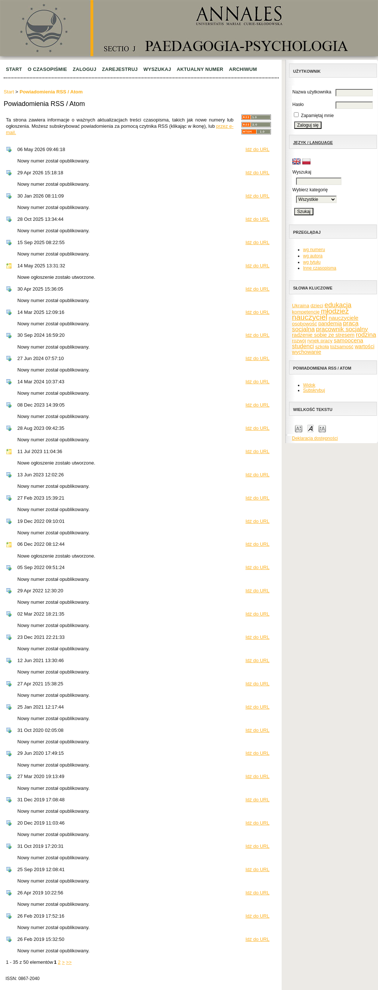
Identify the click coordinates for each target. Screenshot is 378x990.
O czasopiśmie (47, 69)
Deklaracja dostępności (315, 438)
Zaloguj (84, 69)
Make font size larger (322, 428)
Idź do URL (257, 149)
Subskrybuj (314, 390)
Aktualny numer (200, 69)
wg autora (313, 255)
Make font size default (310, 428)
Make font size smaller (298, 428)
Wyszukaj (157, 69)
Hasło (298, 104)
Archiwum (243, 69)
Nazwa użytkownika (311, 92)
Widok (309, 385)
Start (14, 69)
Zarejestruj (120, 69)
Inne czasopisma (319, 268)
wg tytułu (311, 262)
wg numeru (314, 249)
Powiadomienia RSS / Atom (51, 92)
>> (69, 962)
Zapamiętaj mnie (317, 115)
